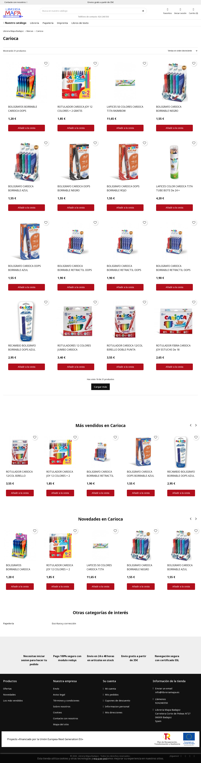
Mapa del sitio (61, 724)
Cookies (57, 712)
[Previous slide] (191, 425)
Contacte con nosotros (65, 718)
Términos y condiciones (66, 700)
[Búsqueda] (93, 11)
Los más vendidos (13, 700)
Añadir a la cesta (26, 128)
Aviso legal (59, 694)
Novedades (9, 694)
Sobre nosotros (61, 706)
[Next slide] (196, 425)
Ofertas (7, 688)
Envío (56, 688)
